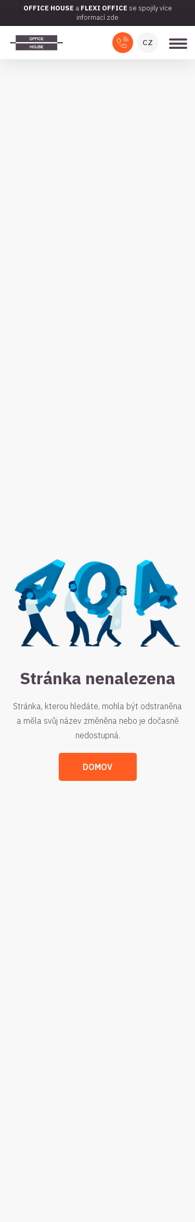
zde (113, 17)
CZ (147, 42)
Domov (97, 767)
